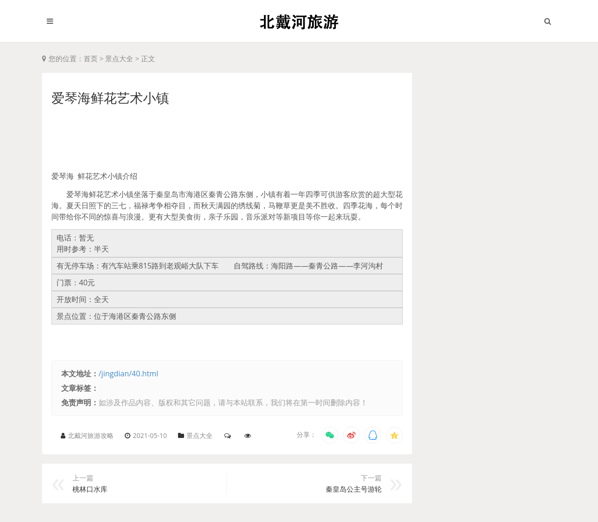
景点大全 (119, 58)
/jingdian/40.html (128, 373)
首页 (91, 58)
